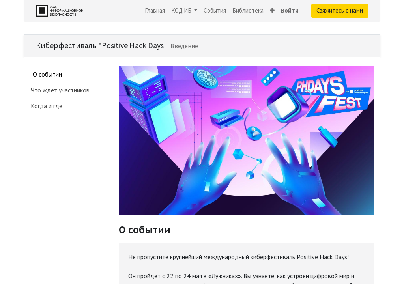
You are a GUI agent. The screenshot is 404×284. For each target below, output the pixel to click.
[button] (272, 11)
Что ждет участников (61, 90)
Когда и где (46, 106)
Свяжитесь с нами (339, 10)
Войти (290, 10)
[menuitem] (155, 11)
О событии (47, 74)
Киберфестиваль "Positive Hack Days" (101, 45)
